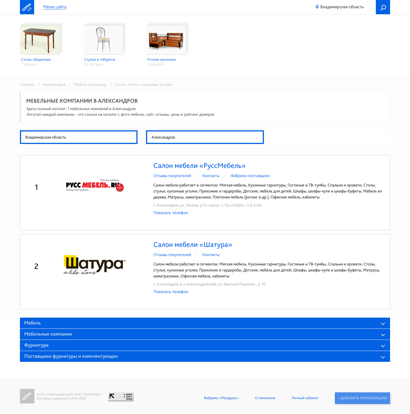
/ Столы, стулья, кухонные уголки (139, 84)
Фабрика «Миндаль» (220, 398)
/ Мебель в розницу (87, 84)
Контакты (211, 175)
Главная (27, 84)
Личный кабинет (304, 398)
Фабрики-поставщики (250, 175)
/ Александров (51, 84)
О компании (265, 398)
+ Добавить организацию (362, 398)
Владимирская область (342, 6)
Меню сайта (54, 7)
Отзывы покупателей (172, 175)
